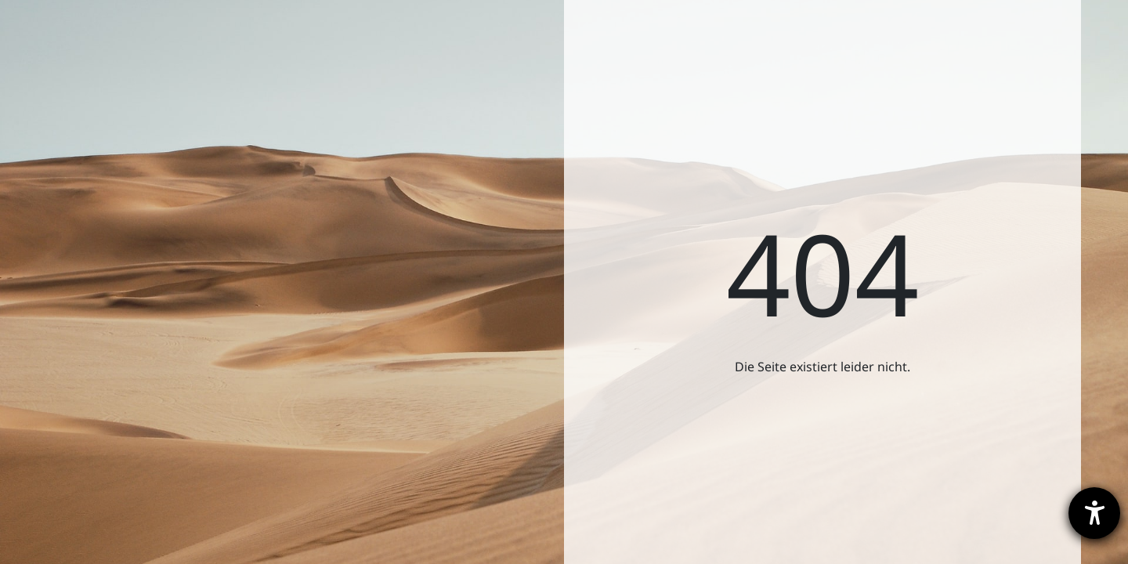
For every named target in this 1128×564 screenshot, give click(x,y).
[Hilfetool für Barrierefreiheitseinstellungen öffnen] (1094, 513)
